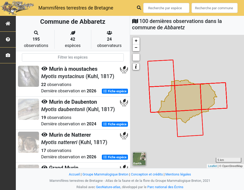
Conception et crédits (147, 174)
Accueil (74, 174)
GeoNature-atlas (108, 187)
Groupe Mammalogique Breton (105, 174)
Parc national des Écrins (165, 187)
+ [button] (136, 41)
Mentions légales (178, 174)
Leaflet (212, 166)
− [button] (136, 48)
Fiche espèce (115, 91)
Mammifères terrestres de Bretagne (75, 8)
